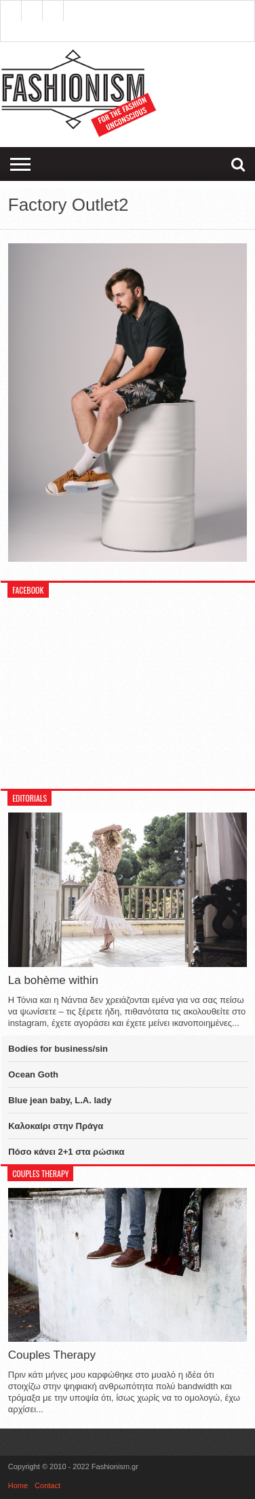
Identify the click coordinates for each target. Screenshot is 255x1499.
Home (18, 1485)
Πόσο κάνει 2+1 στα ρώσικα (66, 1152)
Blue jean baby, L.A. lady (59, 1100)
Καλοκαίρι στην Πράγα (55, 1126)
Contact (47, 1485)
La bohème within (53, 980)
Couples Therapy (52, 1355)
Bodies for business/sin (58, 1049)
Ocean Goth (33, 1074)
